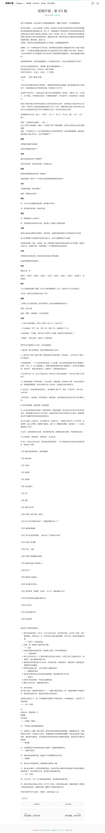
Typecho (61, 830)
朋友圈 (28, 3)
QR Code (68, 808)
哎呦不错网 (47, 830)
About (43, 3)
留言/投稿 (51, 3)
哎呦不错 (9, 3)
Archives (36, 3)
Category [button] (19, 3)
